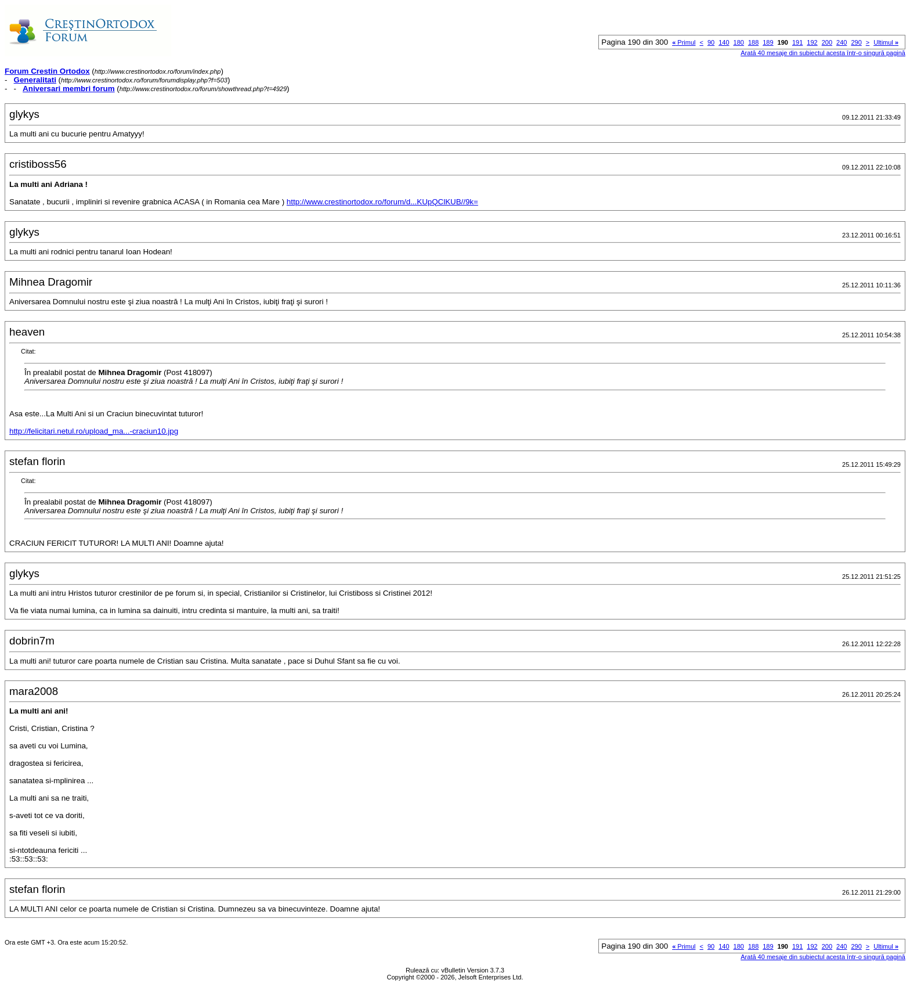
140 (723, 42)
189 (768, 42)
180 (739, 42)
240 (841, 42)
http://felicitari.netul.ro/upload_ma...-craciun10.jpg (93, 431)
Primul (683, 42)
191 (797, 42)
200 (827, 42)
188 (753, 42)
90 (710, 42)
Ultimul (885, 42)
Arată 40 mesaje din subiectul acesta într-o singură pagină (823, 52)
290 (856, 42)
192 (812, 42)
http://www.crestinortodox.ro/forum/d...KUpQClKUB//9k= (382, 201)
